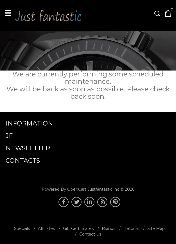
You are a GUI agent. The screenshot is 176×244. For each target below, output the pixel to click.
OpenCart (76, 189)
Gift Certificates (78, 228)
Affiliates (46, 228)
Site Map (156, 228)
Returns (131, 228)
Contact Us (90, 234)
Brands (108, 228)
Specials (22, 228)
